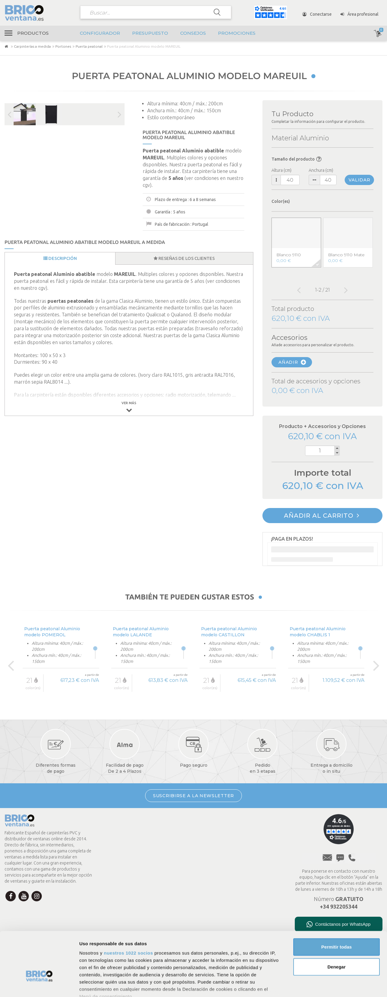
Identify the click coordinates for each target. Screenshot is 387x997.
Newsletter (118, 880)
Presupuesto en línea (227, 867)
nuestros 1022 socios (128, 910)
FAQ (211, 860)
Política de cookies (225, 836)
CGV (211, 844)
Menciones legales (225, 852)
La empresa (118, 820)
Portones (63, 46)
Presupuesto (150, 33)
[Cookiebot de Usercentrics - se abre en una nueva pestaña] (39, 985)
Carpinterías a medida (32, 46)
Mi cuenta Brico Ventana (131, 855)
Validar (359, 180)
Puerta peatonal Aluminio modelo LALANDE (141, 631)
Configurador (100, 33)
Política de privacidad (227, 828)
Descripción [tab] (60, 258)
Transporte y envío (126, 843)
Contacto (115, 868)
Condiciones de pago (127, 832)
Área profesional (359, 14)
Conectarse (317, 14)
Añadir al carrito (321, 515)
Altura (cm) (281, 170)
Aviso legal (217, 820)
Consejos (193, 33)
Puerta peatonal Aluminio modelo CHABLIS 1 (318, 631)
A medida (216, 875)
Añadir (292, 362)
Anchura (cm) (321, 170)
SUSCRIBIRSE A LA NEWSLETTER (193, 795)
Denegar (336, 924)
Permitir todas (336, 904)
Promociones (236, 33)
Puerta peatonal (89, 46)
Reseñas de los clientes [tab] (184, 258)
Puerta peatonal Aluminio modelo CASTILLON (229, 631)
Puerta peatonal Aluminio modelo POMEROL (52, 631)
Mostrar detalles (327, 985)
